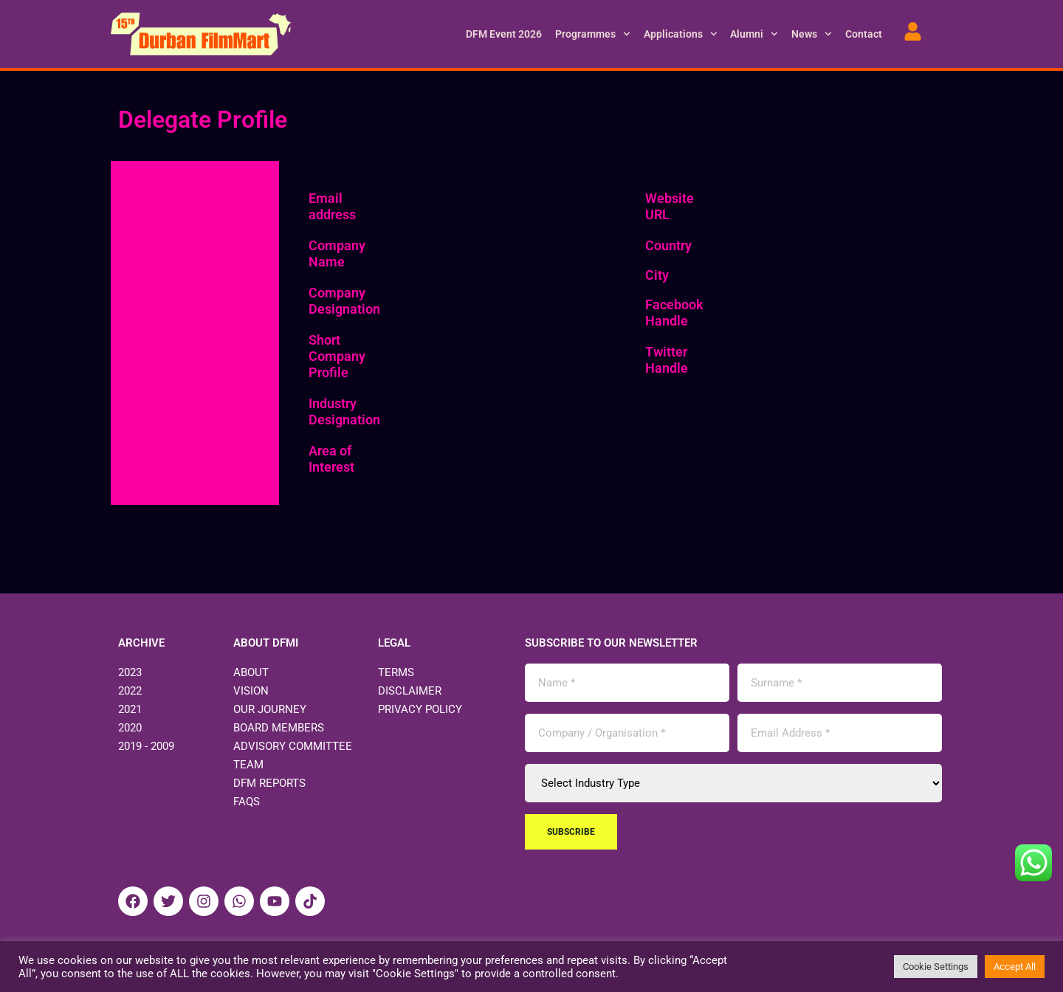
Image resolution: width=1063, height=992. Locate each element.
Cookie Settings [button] (936, 966)
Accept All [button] (1015, 966)
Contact (863, 34)
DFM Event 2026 (504, 34)
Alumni (754, 34)
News (811, 34)
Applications (681, 34)
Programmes (592, 34)
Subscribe (571, 832)
